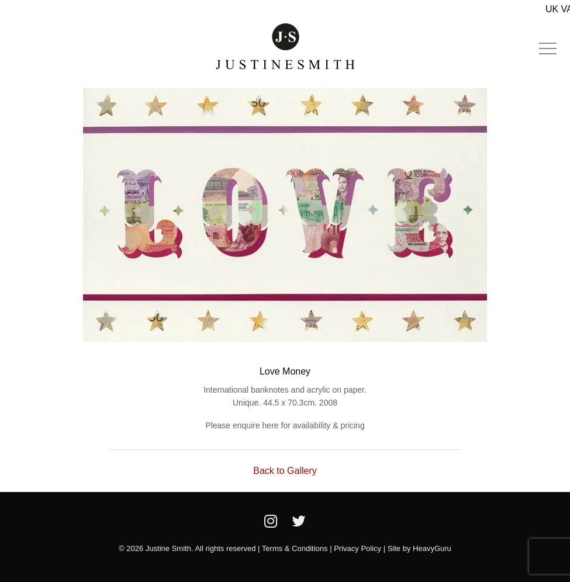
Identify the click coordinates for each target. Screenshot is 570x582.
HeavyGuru (432, 548)
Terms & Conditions (295, 548)
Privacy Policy (357, 548)
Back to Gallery (284, 471)
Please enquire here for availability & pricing (284, 425)
